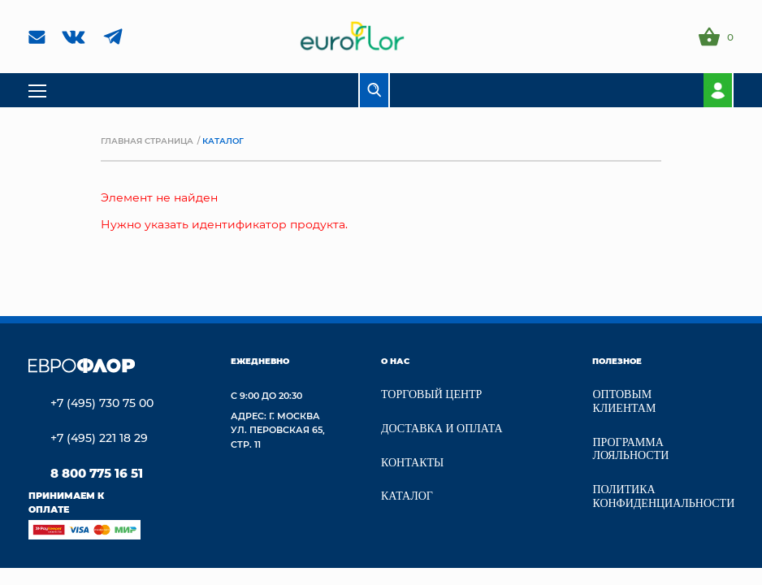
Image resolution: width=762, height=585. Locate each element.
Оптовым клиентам (624, 401)
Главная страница (147, 140)
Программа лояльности (630, 449)
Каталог (407, 496)
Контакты (412, 463)
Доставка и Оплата (442, 428)
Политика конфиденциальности (663, 496)
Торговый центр (431, 394)
